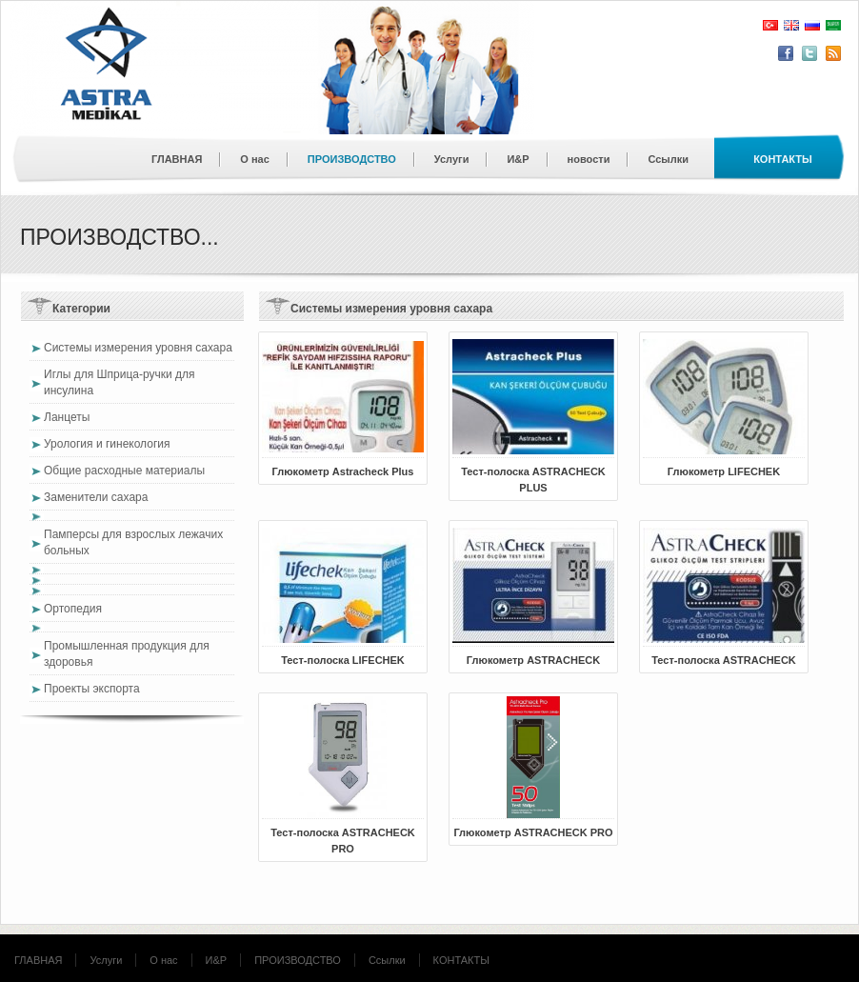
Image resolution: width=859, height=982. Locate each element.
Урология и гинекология (107, 444)
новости (589, 159)
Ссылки (668, 159)
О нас (255, 159)
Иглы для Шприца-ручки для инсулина (119, 382)
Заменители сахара (96, 497)
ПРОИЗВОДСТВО (352, 159)
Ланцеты (67, 417)
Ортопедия (73, 608)
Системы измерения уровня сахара (138, 347)
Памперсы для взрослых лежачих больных (133, 542)
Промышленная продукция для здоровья (127, 654)
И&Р (518, 159)
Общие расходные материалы (124, 470)
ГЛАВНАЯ (176, 159)
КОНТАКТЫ (461, 960)
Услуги (451, 159)
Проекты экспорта (92, 688)
